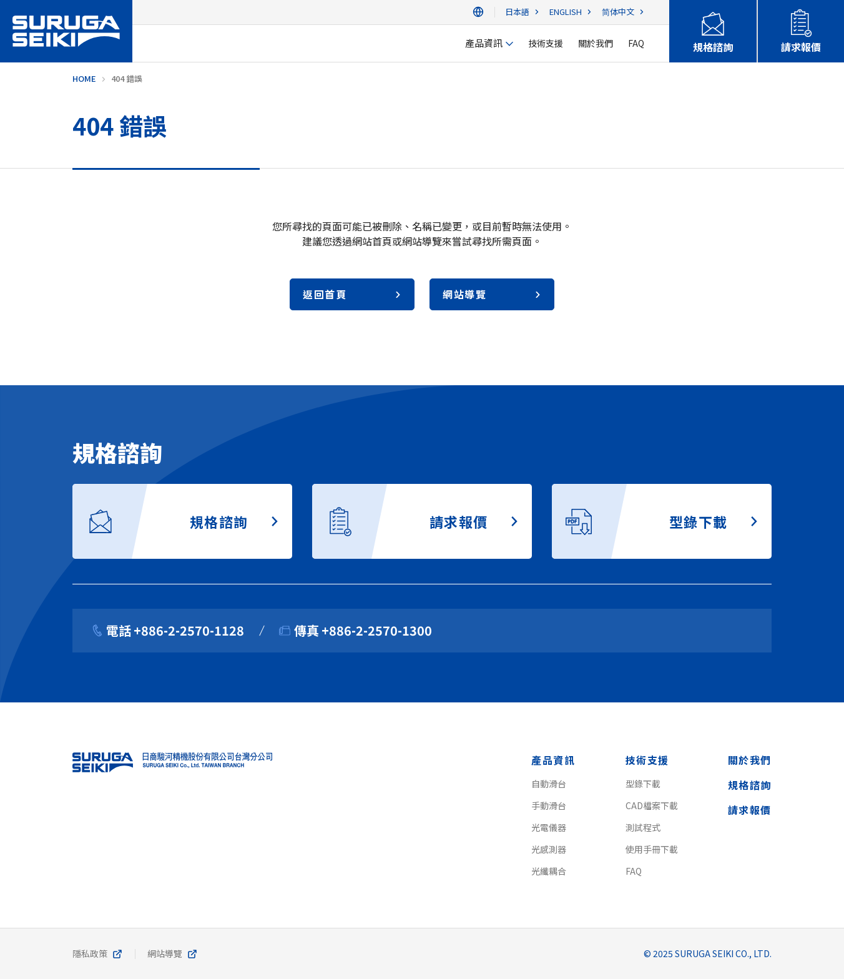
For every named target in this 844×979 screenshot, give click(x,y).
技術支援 (647, 759)
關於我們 (750, 759)
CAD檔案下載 (652, 805)
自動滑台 (548, 783)
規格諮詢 (750, 784)
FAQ (634, 871)
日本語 (517, 12)
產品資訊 (553, 759)
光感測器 (548, 849)
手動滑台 (548, 805)
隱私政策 (89, 953)
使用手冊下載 (652, 849)
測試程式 (643, 827)
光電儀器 (548, 827)
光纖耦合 (548, 871)
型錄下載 (643, 783)
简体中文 (618, 12)
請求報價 (750, 809)
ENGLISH (565, 12)
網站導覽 (164, 953)
